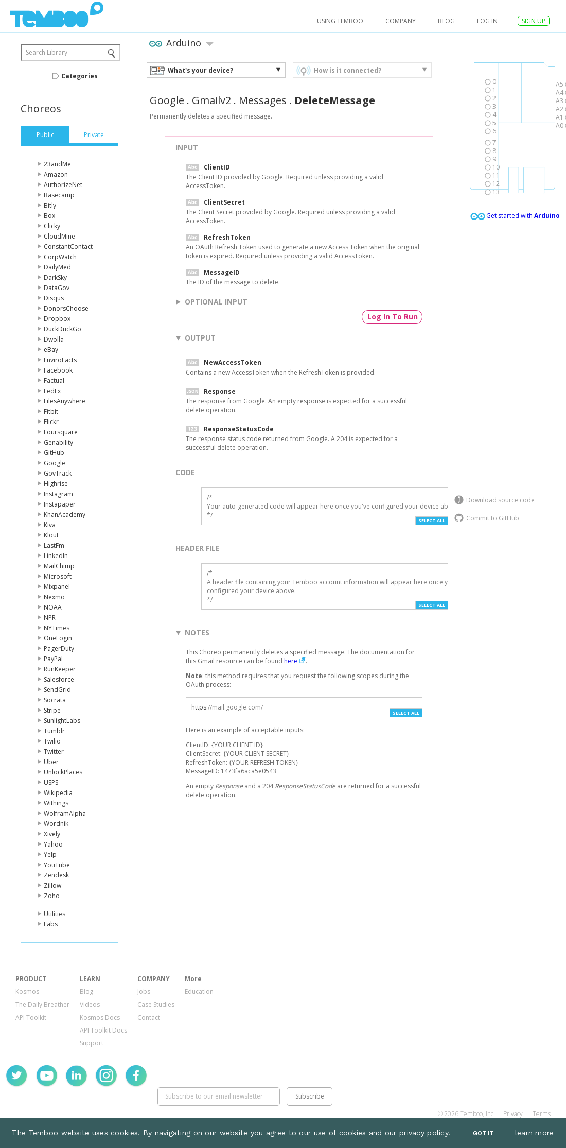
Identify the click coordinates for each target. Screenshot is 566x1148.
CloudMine (59, 236)
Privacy (513, 1113)
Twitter (54, 751)
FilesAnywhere (64, 401)
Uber (51, 761)
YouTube (57, 864)
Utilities (54, 913)
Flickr (51, 421)
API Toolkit (30, 1017)
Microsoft (58, 576)
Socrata (55, 700)
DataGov (56, 287)
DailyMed (57, 267)
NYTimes (56, 627)
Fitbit (51, 411)
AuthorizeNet (63, 184)
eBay (51, 349)
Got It (483, 1133)
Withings (56, 803)
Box (49, 215)
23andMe (57, 164)
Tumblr (54, 731)
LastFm (54, 545)
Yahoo (53, 844)
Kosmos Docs (100, 1017)
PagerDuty (59, 648)
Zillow (52, 885)
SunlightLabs (62, 720)
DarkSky (55, 277)
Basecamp (59, 195)
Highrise (56, 483)
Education (199, 991)
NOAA (53, 607)
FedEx (52, 390)
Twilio (52, 741)
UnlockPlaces (63, 772)
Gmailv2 (211, 100)
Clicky (52, 226)
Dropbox (57, 318)
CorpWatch (60, 256)
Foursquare (61, 432)
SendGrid (57, 689)
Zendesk (56, 875)
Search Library (46, 52)
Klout (51, 535)
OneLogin (58, 638)
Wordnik (56, 823)
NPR (50, 617)
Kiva (50, 524)
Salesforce (59, 679)
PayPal (53, 658)
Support (91, 1043)
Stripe (52, 710)
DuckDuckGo (62, 329)
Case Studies (155, 1004)
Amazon (56, 174)
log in (487, 20)
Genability (58, 442)
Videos (90, 1004)
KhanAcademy (64, 514)
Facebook (58, 370)
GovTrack (58, 473)
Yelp (50, 854)
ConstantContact (68, 246)
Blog (446, 20)
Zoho (52, 895)
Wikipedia (58, 792)
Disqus (54, 298)
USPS (51, 782)
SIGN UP (533, 20)
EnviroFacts (60, 360)
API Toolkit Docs (103, 1030)
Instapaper (60, 504)
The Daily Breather (42, 1004)
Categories (79, 76)
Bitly (50, 205)
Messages (263, 100)
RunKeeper (60, 669)
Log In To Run (392, 317)
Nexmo (54, 597)
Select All (431, 520)
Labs (51, 924)
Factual (54, 380)
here (290, 660)
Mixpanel (57, 586)
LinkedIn (56, 555)
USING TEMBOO (340, 20)
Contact (148, 1017)
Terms (542, 1113)
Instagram (58, 493)
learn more (534, 1132)
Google (54, 463)
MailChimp (59, 566)
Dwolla (54, 339)
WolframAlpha (65, 813)
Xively (52, 834)
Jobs (143, 991)
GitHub (54, 452)
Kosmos (27, 991)
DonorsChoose (66, 308)
